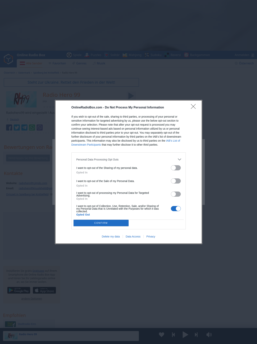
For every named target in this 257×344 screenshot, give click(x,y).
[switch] (176, 167)
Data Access (133, 236)
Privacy (151, 236)
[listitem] (128, 159)
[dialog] (128, 172)
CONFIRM (101, 222)
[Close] (194, 107)
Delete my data (111, 236)
